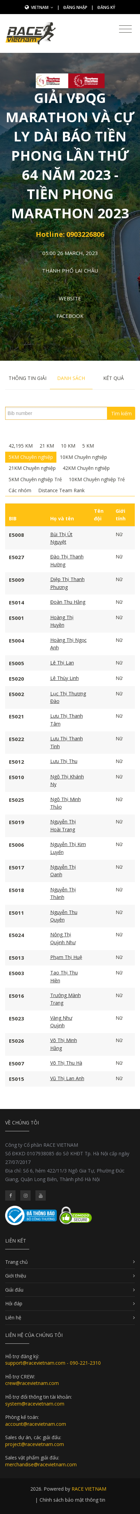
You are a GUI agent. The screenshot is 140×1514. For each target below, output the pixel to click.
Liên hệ (13, 1317)
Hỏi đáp (13, 1303)
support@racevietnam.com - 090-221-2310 (53, 1363)
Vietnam (42, 7)
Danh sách (71, 378)
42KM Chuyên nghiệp (86, 468)
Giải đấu (14, 1289)
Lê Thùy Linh (64, 678)
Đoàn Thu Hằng (67, 602)
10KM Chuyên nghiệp (83, 457)
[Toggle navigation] (125, 29)
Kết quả (113, 378)
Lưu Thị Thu (63, 761)
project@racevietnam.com (34, 1444)
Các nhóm (20, 490)
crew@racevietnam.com (32, 1383)
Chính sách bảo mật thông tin (72, 1499)
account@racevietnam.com (35, 1424)
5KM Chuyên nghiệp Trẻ (35, 479)
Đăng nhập (75, 7)
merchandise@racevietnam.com (41, 1464)
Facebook (70, 315)
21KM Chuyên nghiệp (32, 468)
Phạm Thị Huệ (66, 957)
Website (70, 298)
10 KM (68, 445)
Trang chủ (16, 1262)
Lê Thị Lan (62, 662)
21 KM (47, 445)
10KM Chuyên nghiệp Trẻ (97, 479)
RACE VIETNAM (89, 1489)
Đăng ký (106, 7)
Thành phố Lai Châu (70, 270)
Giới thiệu (15, 1275)
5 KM (88, 445)
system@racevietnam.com (34, 1403)
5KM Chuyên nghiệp (31, 457)
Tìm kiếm (121, 413)
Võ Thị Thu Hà (66, 1063)
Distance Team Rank (61, 490)
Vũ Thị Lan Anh (67, 1078)
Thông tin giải (27, 378)
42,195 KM (21, 445)
